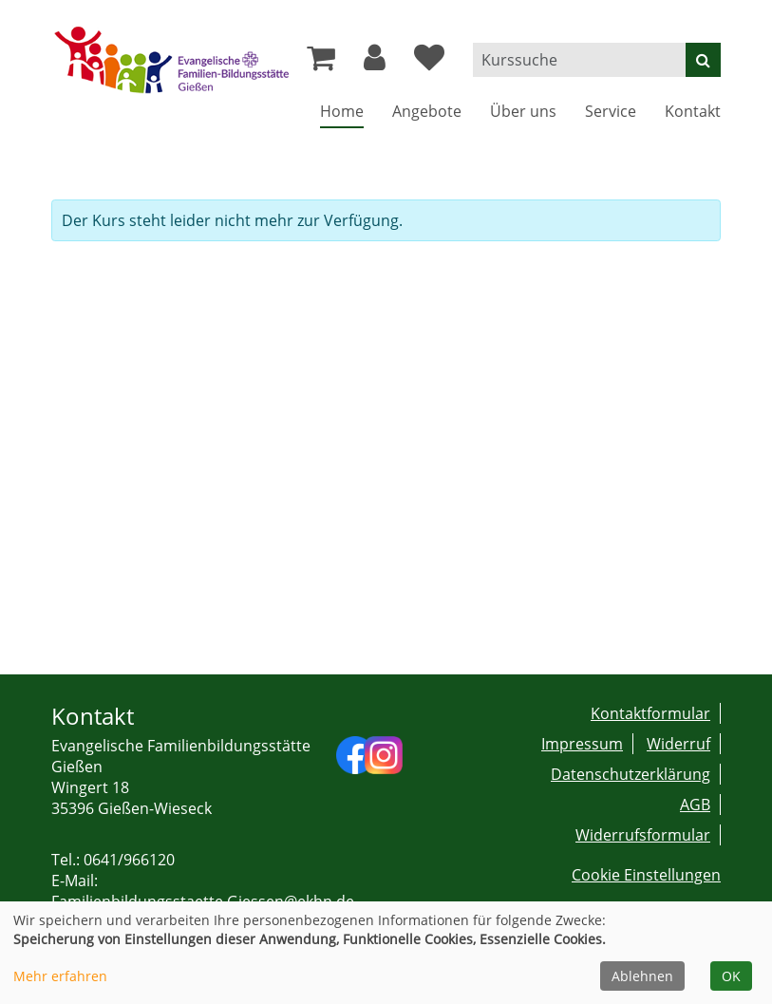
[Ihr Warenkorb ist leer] (321, 62)
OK (731, 976)
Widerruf (678, 743)
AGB (695, 804)
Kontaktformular (650, 713)
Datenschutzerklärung (630, 774)
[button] (375, 62)
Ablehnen (642, 976)
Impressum (582, 743)
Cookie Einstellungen (646, 874)
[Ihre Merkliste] (429, 62)
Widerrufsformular (642, 834)
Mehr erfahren (60, 976)
